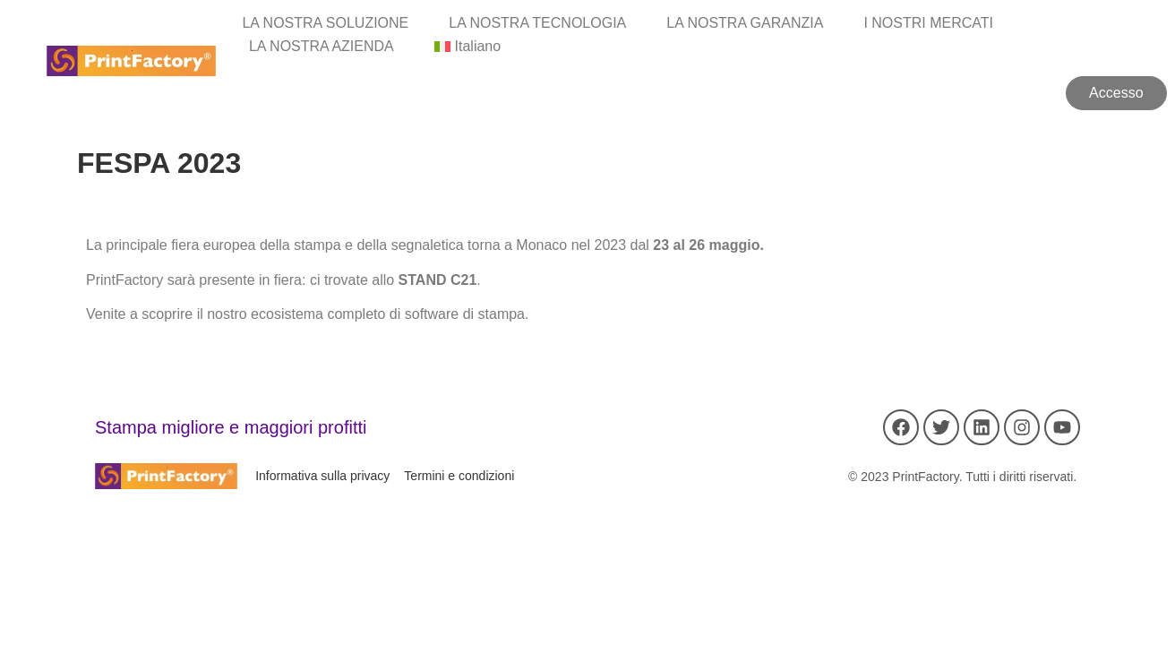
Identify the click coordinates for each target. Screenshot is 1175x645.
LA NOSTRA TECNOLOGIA (537, 22)
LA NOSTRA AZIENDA (321, 46)
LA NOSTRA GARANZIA (744, 22)
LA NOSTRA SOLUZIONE (325, 22)
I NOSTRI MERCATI (928, 22)
